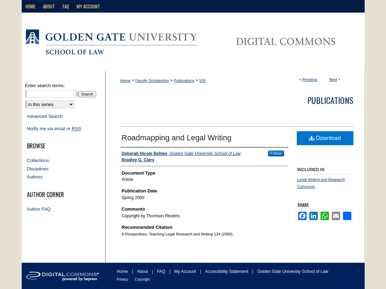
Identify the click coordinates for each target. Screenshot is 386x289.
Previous (309, 79)
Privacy (123, 279)
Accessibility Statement (227, 271)
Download (325, 138)
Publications (184, 80)
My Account (185, 271)
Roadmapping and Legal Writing (177, 137)
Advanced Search (45, 116)
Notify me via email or (54, 129)
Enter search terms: (45, 85)
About (143, 271)
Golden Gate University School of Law (292, 271)
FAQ (161, 271)
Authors (35, 176)
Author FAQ (39, 209)
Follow (276, 153)
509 (202, 80)
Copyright (142, 279)
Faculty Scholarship (152, 80)
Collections (38, 160)
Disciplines (38, 168)
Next (333, 79)
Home (125, 80)
